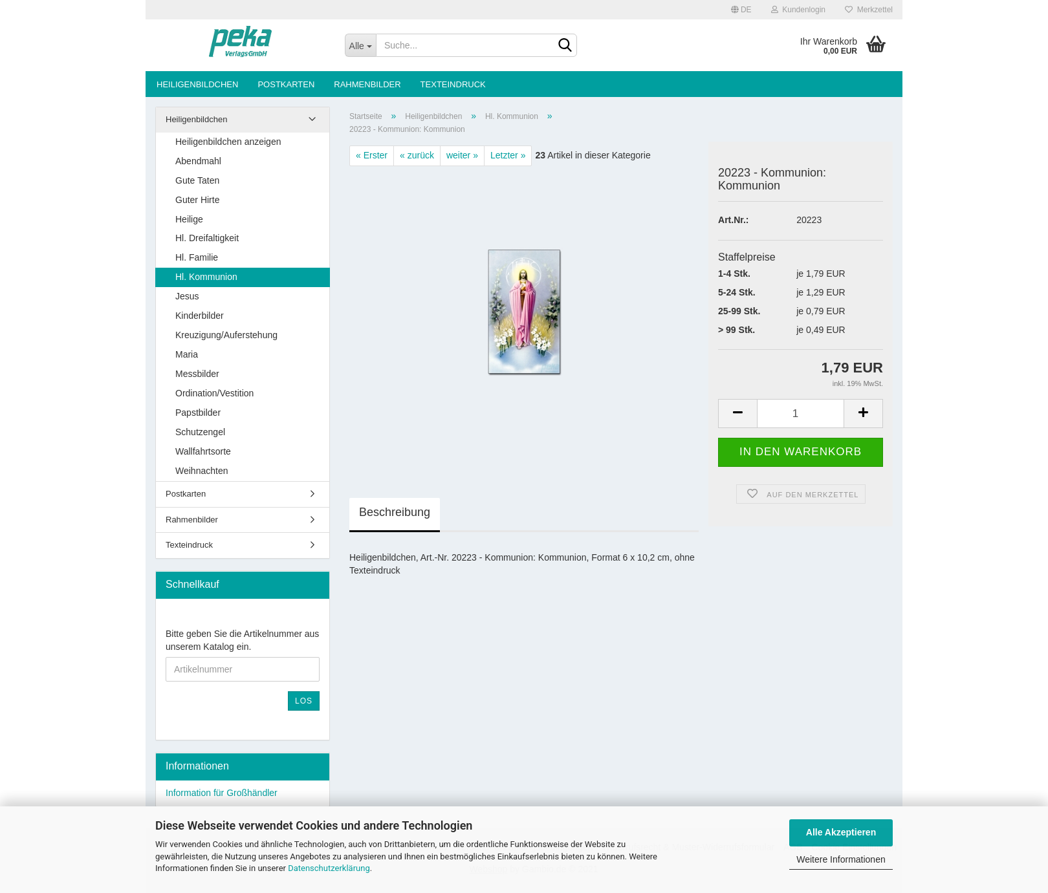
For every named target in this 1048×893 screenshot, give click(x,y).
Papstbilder (198, 412)
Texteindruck (453, 84)
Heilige (189, 219)
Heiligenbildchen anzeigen (228, 141)
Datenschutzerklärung (329, 868)
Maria (186, 354)
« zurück (417, 155)
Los (303, 700)
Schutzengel (200, 432)
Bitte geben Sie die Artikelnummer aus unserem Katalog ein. (242, 640)
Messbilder (197, 374)
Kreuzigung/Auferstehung (226, 335)
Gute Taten (197, 180)
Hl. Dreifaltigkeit (207, 238)
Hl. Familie (196, 257)
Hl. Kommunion (206, 277)
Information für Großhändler (222, 793)
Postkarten (285, 84)
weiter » (462, 155)
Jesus (187, 296)
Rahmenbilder (367, 84)
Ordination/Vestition (214, 393)
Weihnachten (201, 471)
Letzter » (507, 155)
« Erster (372, 155)
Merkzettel (869, 9)
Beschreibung (394, 512)
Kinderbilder (199, 315)
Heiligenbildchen (197, 84)
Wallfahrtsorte (203, 451)
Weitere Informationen (840, 859)
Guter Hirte (197, 200)
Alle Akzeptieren (841, 832)
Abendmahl (198, 161)
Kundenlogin (798, 9)
